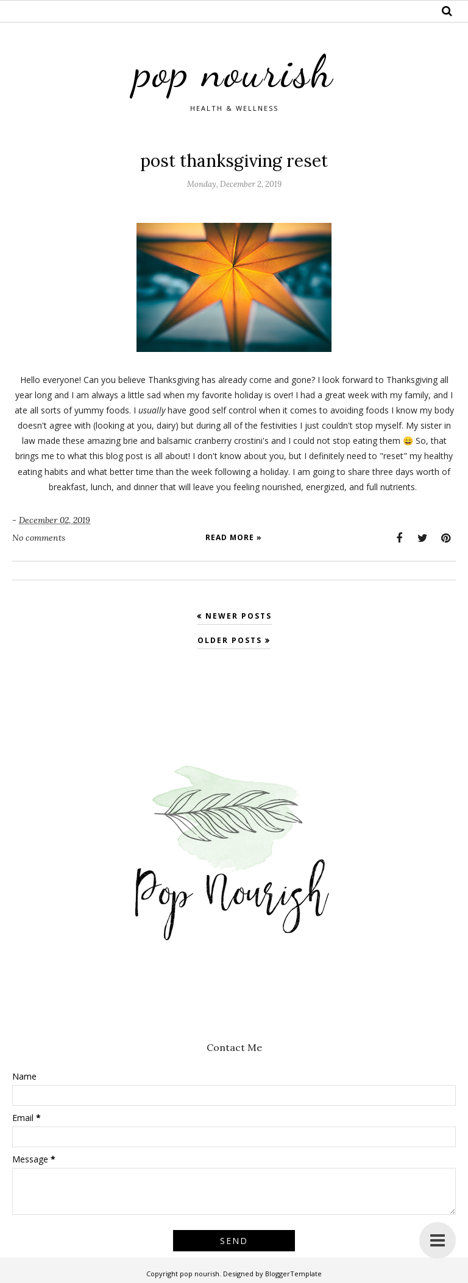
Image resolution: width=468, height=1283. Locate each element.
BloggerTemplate (293, 1273)
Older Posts (229, 640)
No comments (38, 537)
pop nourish (234, 71)
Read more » (233, 537)
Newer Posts (238, 616)
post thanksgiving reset (234, 161)
